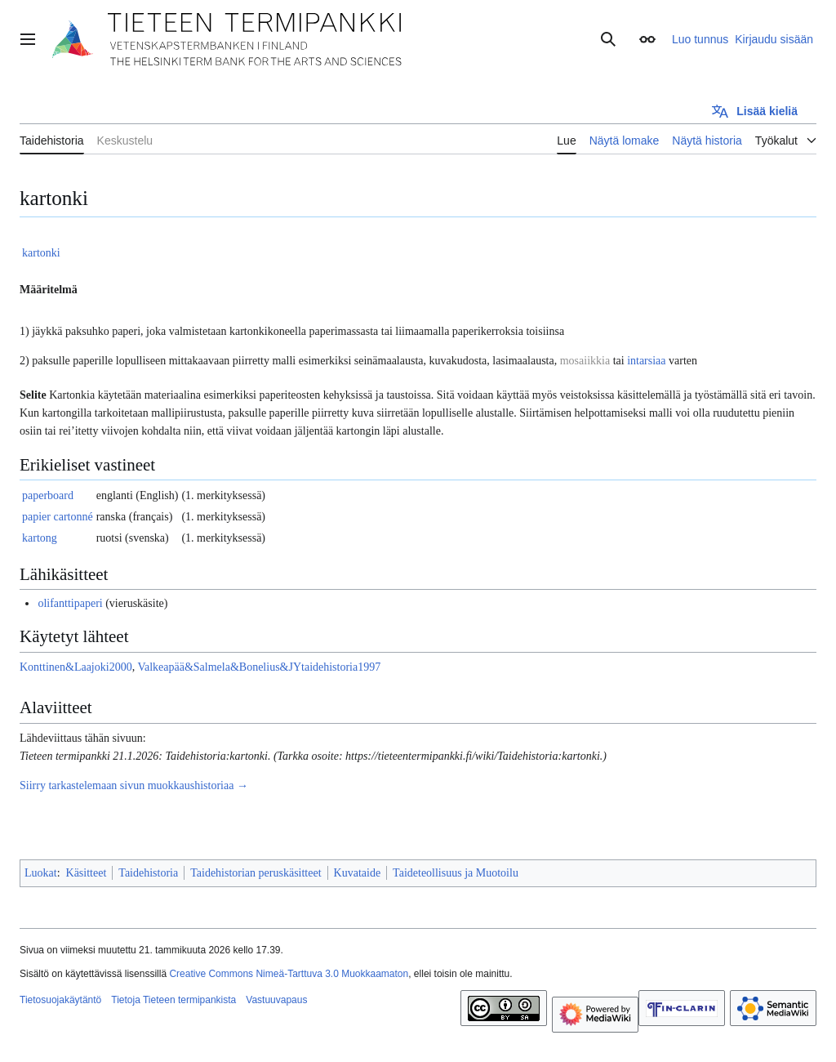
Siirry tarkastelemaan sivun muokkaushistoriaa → (134, 785)
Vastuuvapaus (276, 1000)
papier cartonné (57, 517)
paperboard (47, 495)
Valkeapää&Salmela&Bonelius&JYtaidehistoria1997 (258, 667)
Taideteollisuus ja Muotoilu (455, 873)
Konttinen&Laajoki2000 (76, 667)
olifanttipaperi (70, 603)
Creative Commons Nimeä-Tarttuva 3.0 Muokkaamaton (288, 973)
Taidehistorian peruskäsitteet (255, 873)
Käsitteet (86, 873)
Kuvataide (357, 873)
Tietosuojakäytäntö (60, 1000)
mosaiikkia (585, 361)
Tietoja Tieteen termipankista (173, 1000)
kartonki (41, 253)
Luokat (40, 873)
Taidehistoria (148, 873)
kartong (39, 538)
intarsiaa (646, 361)
